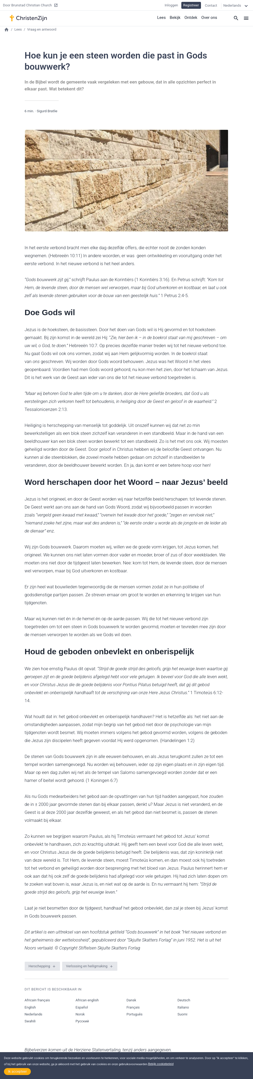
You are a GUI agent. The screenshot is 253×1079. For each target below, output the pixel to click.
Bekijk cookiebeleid (161, 1064)
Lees (162, 17)
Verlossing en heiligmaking (87, 966)
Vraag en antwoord (41, 29)
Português (135, 1014)
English (30, 1007)
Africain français (37, 1000)
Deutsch (184, 1000)
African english (87, 1000)
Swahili (30, 1021)
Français (133, 1007)
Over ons (209, 17)
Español (82, 1007)
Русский (82, 1021)
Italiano (183, 1007)
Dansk (131, 1000)
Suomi (182, 1014)
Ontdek (191, 17)
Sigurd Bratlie (47, 111)
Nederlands (33, 1014)
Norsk (80, 1014)
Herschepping (39, 966)
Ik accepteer (17, 1071)
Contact (211, 5)
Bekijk (175, 17)
